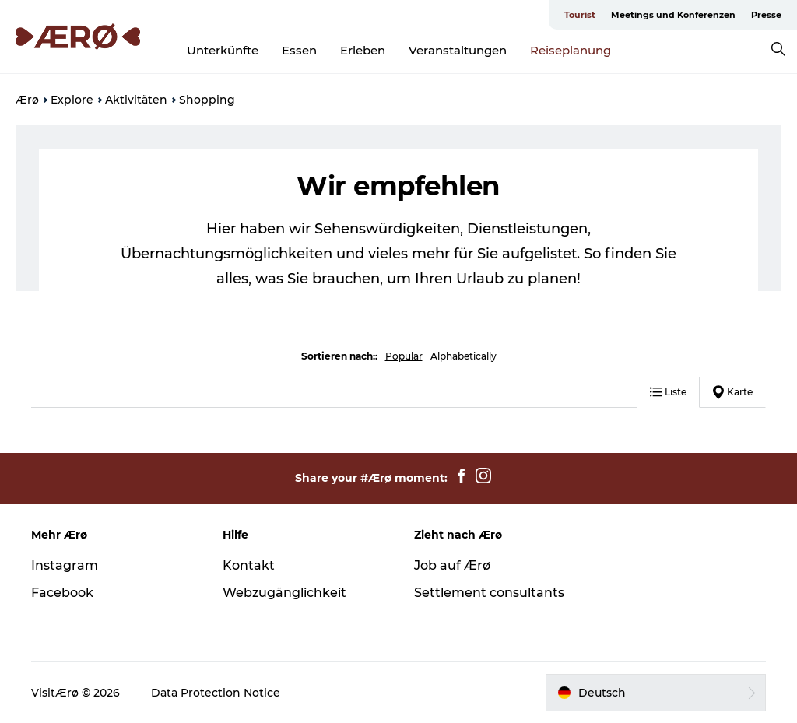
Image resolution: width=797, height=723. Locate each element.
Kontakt (249, 565)
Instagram (64, 565)
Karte (733, 392)
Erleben (362, 50)
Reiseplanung (570, 50)
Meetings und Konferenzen (673, 14)
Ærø (27, 100)
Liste (668, 392)
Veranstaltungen (458, 50)
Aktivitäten (136, 100)
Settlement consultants (489, 592)
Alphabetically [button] (463, 356)
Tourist (579, 14)
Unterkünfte (222, 50)
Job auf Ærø (452, 565)
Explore (72, 100)
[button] (656, 692)
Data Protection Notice (215, 693)
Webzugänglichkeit (284, 592)
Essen (299, 50)
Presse (766, 14)
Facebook (62, 592)
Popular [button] (404, 356)
